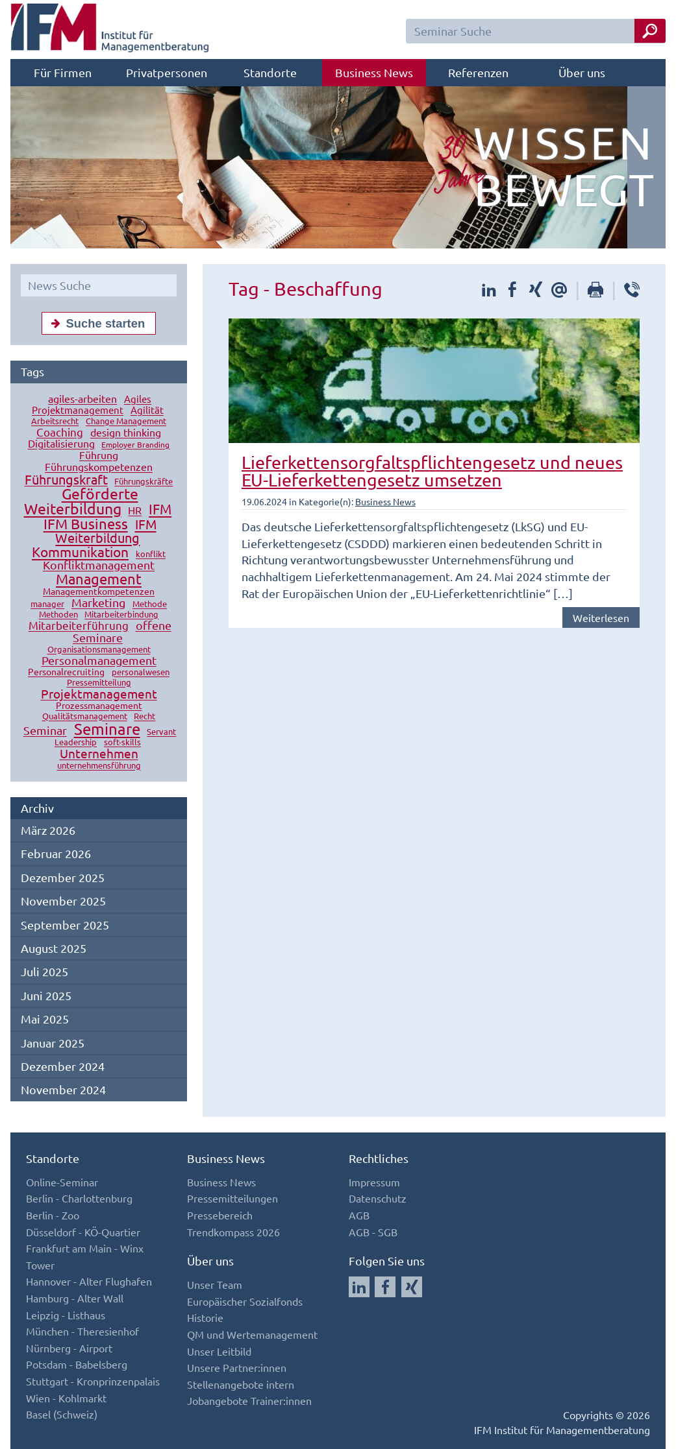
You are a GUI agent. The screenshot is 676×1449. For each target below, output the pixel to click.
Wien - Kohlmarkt (66, 1397)
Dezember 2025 (63, 877)
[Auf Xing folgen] (411, 1286)
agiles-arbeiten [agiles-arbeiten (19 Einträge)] (82, 398)
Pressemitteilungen (232, 1198)
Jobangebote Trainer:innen (249, 1400)
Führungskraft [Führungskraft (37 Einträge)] (66, 480)
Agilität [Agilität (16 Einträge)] (147, 410)
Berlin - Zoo (52, 1214)
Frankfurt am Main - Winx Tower (85, 1256)
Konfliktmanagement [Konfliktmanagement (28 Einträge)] (99, 565)
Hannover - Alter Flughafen (89, 1281)
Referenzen (478, 72)
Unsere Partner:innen (236, 1367)
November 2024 (63, 1089)
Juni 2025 (46, 995)
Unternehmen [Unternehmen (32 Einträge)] (99, 753)
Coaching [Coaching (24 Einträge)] (59, 432)
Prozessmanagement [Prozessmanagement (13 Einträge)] (99, 706)
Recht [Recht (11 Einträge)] (144, 716)
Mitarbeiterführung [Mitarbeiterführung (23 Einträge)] (79, 625)
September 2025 (65, 924)
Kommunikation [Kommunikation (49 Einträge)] (80, 552)
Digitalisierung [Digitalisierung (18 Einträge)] (61, 443)
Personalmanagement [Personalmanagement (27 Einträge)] (99, 660)
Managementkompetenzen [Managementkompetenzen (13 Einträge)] (99, 591)
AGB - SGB (373, 1231)
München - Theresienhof (82, 1330)
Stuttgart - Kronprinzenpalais (93, 1380)
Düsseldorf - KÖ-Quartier (83, 1231)
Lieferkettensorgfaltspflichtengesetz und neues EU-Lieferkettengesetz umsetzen (432, 470)
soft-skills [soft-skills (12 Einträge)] (122, 742)
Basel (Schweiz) (61, 1413)
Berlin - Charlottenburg (79, 1198)
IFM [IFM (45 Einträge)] (160, 509)
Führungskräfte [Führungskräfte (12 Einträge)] (143, 481)
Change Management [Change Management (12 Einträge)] (126, 421)
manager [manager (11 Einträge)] (47, 604)
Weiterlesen (601, 617)
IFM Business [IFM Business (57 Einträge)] (86, 524)
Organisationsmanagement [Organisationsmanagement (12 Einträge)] (99, 649)
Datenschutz (378, 1198)
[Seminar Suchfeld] (536, 31)
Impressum (374, 1181)
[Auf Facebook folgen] (385, 1286)
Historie (205, 1317)
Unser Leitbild (219, 1351)
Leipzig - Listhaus (65, 1314)
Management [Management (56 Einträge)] (99, 579)
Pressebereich (220, 1214)
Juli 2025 (44, 971)
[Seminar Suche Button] (650, 31)
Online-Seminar (62, 1181)
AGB (359, 1214)
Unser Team (214, 1284)
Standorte (270, 72)
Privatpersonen (166, 72)
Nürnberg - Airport (69, 1347)
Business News (374, 72)
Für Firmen (63, 72)
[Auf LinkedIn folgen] (359, 1286)
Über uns (581, 72)
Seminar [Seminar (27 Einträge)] (45, 730)
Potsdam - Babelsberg (76, 1364)
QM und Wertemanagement (252, 1334)
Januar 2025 (52, 1042)
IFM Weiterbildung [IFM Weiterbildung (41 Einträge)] (105, 531)
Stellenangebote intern (240, 1384)
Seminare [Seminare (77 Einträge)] (107, 729)
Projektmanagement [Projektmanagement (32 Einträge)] (99, 694)
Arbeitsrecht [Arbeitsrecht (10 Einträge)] (55, 421)
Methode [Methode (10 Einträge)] (149, 604)
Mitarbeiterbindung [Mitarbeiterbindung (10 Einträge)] (121, 614)
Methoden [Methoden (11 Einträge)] (58, 614)
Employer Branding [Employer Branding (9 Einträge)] (135, 445)
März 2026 (48, 830)
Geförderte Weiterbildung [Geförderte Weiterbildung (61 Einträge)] (81, 501)
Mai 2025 (45, 1018)
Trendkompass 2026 (233, 1231)
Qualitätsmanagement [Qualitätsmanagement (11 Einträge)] (84, 716)
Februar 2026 (56, 853)
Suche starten (95, 323)
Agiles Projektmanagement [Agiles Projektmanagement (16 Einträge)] (91, 404)
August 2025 (53, 948)
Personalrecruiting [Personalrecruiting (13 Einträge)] (66, 672)
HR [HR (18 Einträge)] (135, 510)
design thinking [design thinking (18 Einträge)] (125, 432)
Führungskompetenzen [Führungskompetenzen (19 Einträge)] (99, 467)
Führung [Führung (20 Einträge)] (98, 455)
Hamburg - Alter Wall (74, 1297)
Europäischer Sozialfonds (245, 1301)
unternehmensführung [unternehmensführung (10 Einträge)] (99, 765)
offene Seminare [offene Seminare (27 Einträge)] (122, 632)
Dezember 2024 (63, 1066)
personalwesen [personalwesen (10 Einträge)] (140, 672)
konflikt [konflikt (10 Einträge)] (151, 554)
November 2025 (63, 900)
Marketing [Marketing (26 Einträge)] (98, 603)
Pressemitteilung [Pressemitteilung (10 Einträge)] (99, 682)
